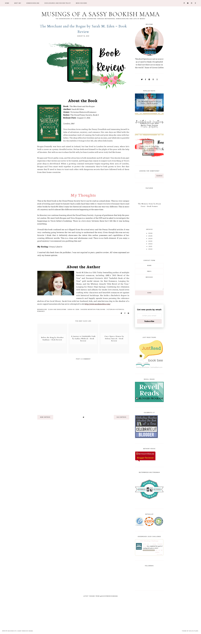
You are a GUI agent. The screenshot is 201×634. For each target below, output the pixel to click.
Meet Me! (17, 3)
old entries (121, 417)
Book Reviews (81, 3)
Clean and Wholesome (57, 309)
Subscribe (149, 321)
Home (7, 3)
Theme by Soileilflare (190, 631)
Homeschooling (32, 3)
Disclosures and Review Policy (58, 3)
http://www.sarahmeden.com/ (97, 303)
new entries (45, 417)
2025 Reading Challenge (149, 541)
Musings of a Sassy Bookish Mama (100, 14)
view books (159, 554)
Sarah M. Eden (73, 309)
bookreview (42, 309)
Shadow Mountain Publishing (93, 309)
